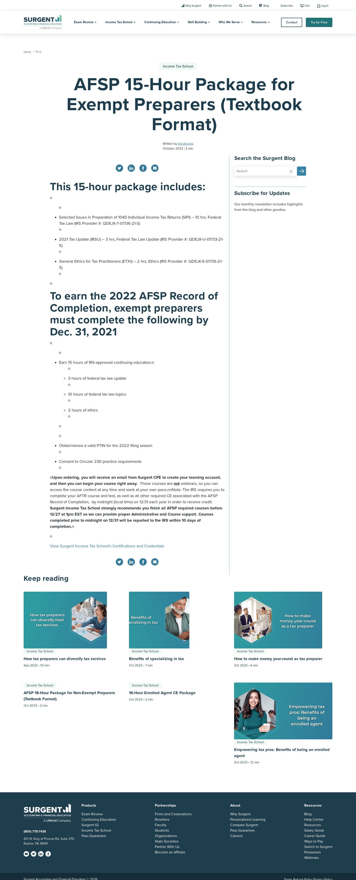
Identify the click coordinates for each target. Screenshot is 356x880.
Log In (325, 5)
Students (162, 830)
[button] (301, 171)
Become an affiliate (170, 852)
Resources (259, 22)
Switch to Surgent (318, 847)
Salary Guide (314, 830)
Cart (306, 5)
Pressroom (312, 852)
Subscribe (287, 5)
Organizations (166, 836)
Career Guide (314, 836)
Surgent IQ (90, 825)
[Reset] (291, 171)
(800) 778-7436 (35, 831)
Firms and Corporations (173, 814)
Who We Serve (229, 22)
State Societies (166, 841)
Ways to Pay (313, 841)
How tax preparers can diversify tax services (65, 658)
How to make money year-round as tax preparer (278, 658)
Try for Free (319, 22)
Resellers (162, 819)
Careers (236, 836)
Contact (291, 22)
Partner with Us (222, 5)
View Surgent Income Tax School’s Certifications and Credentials (107, 545)
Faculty (160, 825)
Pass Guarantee (94, 836)
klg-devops (185, 144)
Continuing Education (160, 22)
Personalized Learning (247, 819)
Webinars (311, 857)
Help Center (314, 819)
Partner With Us (167, 847)
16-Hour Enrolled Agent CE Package (162, 692)
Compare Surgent (244, 825)
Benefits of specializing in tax (156, 658)
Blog (264, 5)
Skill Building (197, 22)
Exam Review (84, 22)
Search (247, 5)
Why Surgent (193, 5)
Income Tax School (119, 22)
